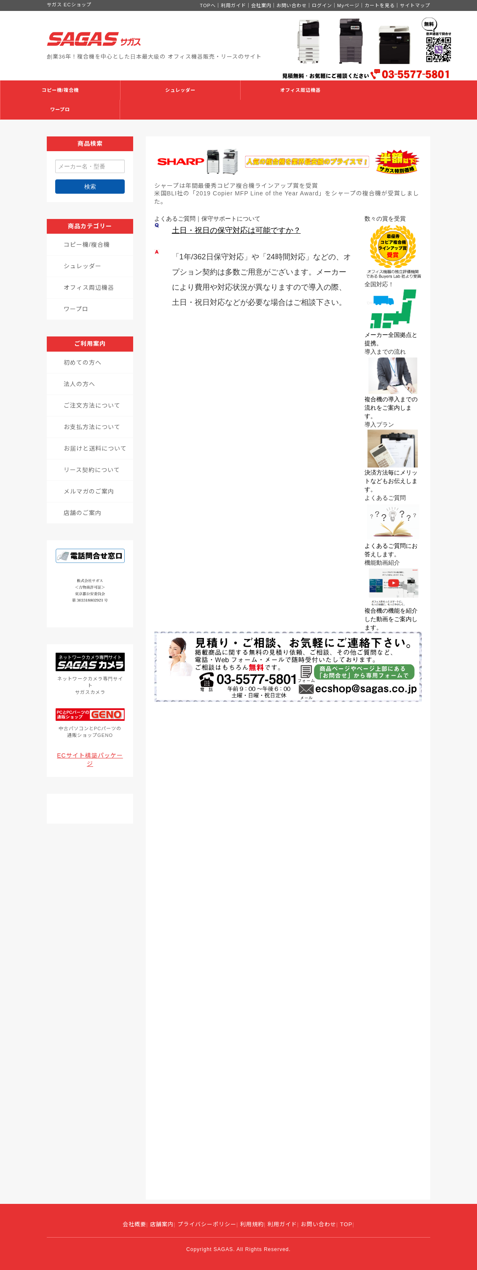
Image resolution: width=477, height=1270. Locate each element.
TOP (346, 1224)
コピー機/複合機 (60, 90)
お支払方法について (92, 427)
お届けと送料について (95, 448)
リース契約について (92, 470)
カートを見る (379, 5)
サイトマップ (415, 5)
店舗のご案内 (83, 513)
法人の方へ (79, 384)
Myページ (348, 5)
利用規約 (252, 1224)
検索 (90, 186)
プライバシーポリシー (206, 1224)
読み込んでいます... (288, 951)
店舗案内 (162, 1224)
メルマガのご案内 (89, 491)
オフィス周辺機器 (300, 90)
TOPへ (208, 5)
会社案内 (261, 5)
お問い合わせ (291, 5)
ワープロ (60, 109)
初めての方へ (83, 362)
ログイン (322, 5)
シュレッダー (180, 90)
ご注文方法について (92, 405)
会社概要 (134, 1224)
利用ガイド (233, 5)
